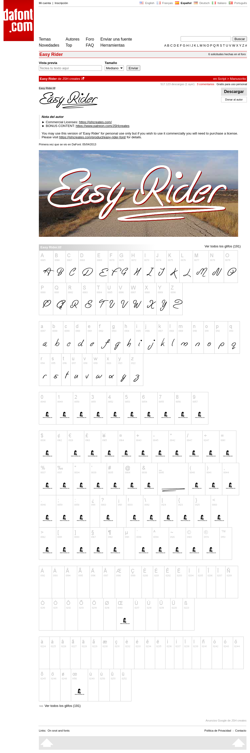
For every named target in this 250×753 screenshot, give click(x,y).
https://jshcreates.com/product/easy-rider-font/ (92, 137)
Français (165, 3)
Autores (72, 39)
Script (222, 79)
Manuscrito (238, 79)
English (147, 3)
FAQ (90, 45)
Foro (90, 39)
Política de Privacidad (217, 730)
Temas (45, 39)
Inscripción (61, 3)
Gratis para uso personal (232, 84)
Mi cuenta (45, 3)
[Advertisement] (131, 22)
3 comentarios (205, 84)
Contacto (240, 730)
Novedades (49, 45)
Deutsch (201, 3)
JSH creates (71, 79)
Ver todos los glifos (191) (223, 246)
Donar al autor (234, 99)
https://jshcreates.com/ (95, 122)
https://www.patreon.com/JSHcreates (102, 126)
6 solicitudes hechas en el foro (227, 54)
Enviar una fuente (116, 39)
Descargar (234, 91)
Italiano (219, 3)
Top (69, 45)
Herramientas (112, 45)
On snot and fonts (59, 730)
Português (237, 3)
